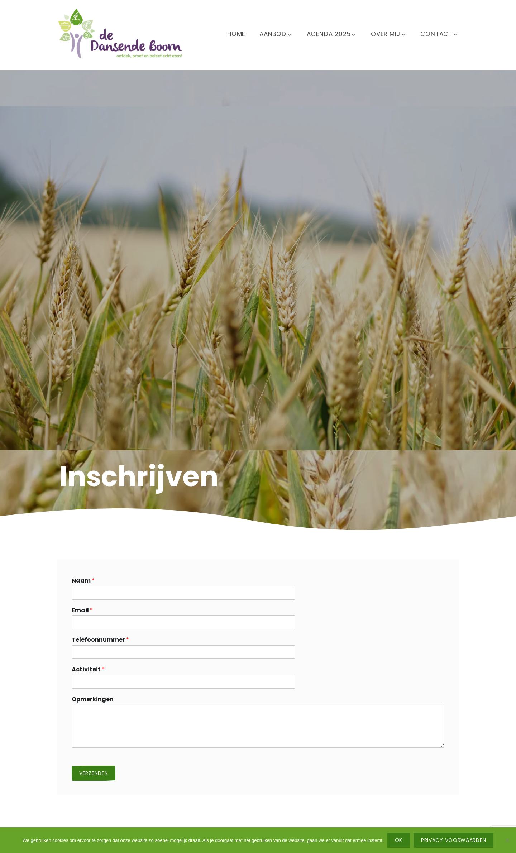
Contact (439, 34)
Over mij (388, 34)
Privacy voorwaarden (453, 840)
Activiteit (88, 670)
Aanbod (275, 34)
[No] (507, 840)
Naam (83, 581)
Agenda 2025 (332, 34)
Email (82, 610)
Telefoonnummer (100, 640)
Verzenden (93, 773)
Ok (398, 840)
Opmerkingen (93, 699)
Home (236, 34)
